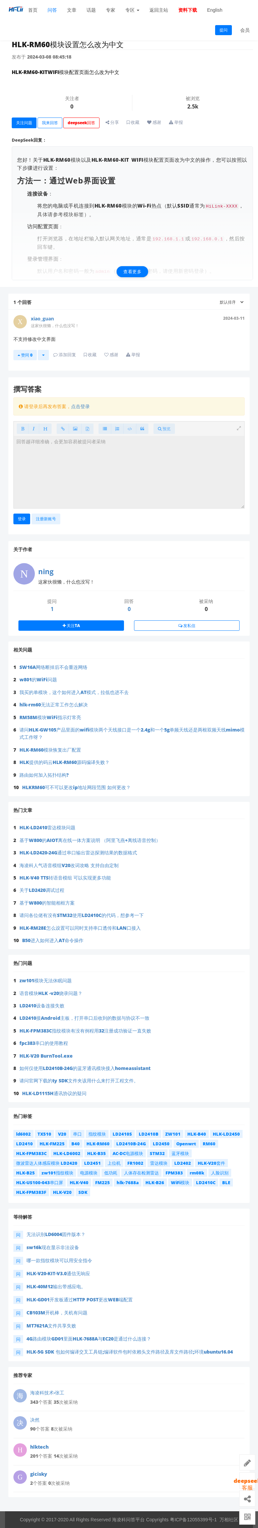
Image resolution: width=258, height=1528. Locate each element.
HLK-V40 (79, 1182)
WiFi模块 (180, 1182)
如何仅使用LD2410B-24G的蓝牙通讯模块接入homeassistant (84, 1068)
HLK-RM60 (98, 1144)
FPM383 (174, 1173)
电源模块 (89, 1173)
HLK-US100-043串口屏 (39, 1182)
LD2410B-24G (131, 1144)
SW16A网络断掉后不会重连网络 (53, 667)
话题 (91, 10)
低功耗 (110, 1173)
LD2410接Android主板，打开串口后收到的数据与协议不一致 (84, 1018)
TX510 (44, 1134)
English (214, 10)
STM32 (157, 1153)
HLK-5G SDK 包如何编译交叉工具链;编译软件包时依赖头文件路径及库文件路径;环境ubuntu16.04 (129, 1352)
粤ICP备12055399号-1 (193, 1519)
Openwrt (186, 1144)
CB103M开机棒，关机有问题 (56, 1312)
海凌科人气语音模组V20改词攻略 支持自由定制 (69, 865)
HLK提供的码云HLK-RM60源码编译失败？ (64, 762)
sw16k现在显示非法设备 (52, 1247)
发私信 (186, 625)
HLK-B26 (154, 1182)
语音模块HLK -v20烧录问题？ (50, 993)
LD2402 (182, 1163)
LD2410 (24, 1144)
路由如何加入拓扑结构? (44, 775)
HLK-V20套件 (211, 1163)
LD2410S (122, 1134)
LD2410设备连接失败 (41, 1005)
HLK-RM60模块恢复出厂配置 (50, 750)
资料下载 (187, 10)
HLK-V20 (62, 1192)
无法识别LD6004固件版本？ (55, 1234)
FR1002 (135, 1163)
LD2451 (92, 1163)
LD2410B (148, 1134)
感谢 (154, 122)
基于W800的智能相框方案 (47, 903)
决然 (35, 1420)
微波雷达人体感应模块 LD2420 (46, 1163)
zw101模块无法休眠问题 (45, 980)
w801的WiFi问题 (38, 679)
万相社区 (228, 1519)
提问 (223, 30)
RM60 (209, 1144)
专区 (132, 10)
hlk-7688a (128, 1182)
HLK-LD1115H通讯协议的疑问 (54, 1093)
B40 (75, 1144)
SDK (82, 1192)
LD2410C (205, 1182)
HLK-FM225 (52, 1144)
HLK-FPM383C (31, 1153)
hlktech (39, 1447)
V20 (62, 1134)
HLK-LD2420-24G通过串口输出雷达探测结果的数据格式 (78, 852)
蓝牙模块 (180, 1153)
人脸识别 (220, 1173)
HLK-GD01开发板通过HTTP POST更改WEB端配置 (79, 1299)
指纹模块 (97, 1134)
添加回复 (64, 355)
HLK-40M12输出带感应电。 (56, 1286)
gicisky (38, 1474)
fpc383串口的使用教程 (43, 1043)
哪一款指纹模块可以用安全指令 (59, 1260)
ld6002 (23, 1134)
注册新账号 (46, 519)
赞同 (25, 355)
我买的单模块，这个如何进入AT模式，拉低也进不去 (74, 692)
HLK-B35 (96, 1153)
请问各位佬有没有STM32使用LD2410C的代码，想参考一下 (81, 915)
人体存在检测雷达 (141, 1173)
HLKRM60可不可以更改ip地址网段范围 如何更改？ (76, 787)
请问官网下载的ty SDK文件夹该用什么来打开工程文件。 (78, 1080)
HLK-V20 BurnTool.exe (46, 1056)
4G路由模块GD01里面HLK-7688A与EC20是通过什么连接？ (88, 1338)
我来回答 (50, 123)
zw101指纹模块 (57, 1173)
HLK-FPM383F (31, 1192)
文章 (71, 10)
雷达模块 (159, 1163)
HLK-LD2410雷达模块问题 (47, 827)
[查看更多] (132, 246)
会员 (245, 30)
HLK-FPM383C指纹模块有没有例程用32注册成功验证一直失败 (85, 1030)
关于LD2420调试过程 (41, 890)
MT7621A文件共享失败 (51, 1325)
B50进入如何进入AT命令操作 (52, 940)
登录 (22, 519)
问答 (52, 10)
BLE (226, 1182)
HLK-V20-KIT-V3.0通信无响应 (58, 1273)
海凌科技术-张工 (47, 1392)
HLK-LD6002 (66, 1153)
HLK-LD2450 (226, 1134)
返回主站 (158, 10)
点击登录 (80, 406)
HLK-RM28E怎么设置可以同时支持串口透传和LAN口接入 (80, 928)
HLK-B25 (25, 1173)
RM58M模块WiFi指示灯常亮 (50, 717)
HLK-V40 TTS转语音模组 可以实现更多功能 (65, 877)
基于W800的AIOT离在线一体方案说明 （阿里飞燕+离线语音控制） (89, 840)
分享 (112, 122)
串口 (77, 1134)
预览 (164, 429)
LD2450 (161, 1144)
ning (46, 571)
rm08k (197, 1173)
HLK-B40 (196, 1134)
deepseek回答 (81, 123)
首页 (33, 10)
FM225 (102, 1182)
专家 (110, 10)
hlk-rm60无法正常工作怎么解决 (53, 704)
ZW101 (173, 1134)
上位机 (114, 1163)
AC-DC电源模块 (128, 1153)
